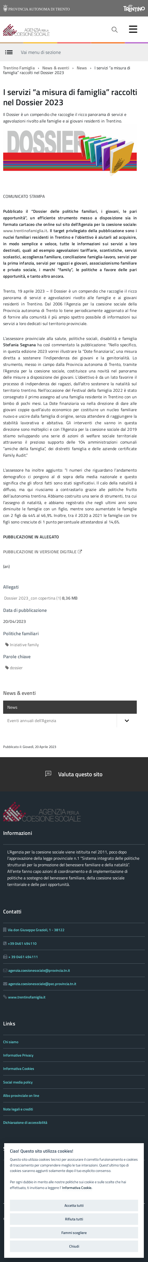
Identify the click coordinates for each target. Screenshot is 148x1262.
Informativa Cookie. (77, 1188)
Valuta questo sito (74, 774)
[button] (127, 720)
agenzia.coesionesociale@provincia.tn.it (39, 970)
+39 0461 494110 (22, 943)
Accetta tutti (74, 1205)
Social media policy (18, 1082)
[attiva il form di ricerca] (114, 30)
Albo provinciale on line (21, 1095)
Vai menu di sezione (41, 51)
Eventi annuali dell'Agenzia (72, 720)
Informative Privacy (18, 1055)
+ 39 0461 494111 (23, 956)
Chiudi (74, 1246)
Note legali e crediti (18, 1109)
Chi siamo (10, 1042)
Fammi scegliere (74, 1232)
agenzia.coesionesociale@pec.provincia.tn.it (42, 983)
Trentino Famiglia (19, 68)
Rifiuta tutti (74, 1219)
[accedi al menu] (133, 29)
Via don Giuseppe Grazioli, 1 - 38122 (36, 929)
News (82, 68)
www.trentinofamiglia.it (25, 230)
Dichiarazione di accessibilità (25, 1122)
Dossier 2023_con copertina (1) (33, 598)
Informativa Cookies (18, 1068)
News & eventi (55, 68)
